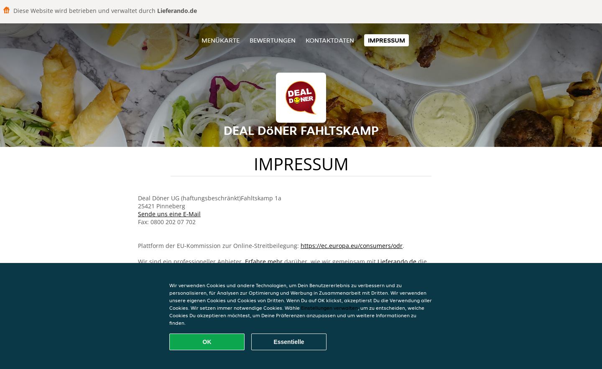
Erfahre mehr (264, 261)
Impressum (386, 40)
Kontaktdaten (330, 40)
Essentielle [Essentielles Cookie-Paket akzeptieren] (288, 342)
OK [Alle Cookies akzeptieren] (207, 342)
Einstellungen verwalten (329, 308)
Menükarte (221, 40)
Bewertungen (273, 40)
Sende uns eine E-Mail (169, 214)
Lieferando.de (397, 261)
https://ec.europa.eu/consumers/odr (352, 246)
